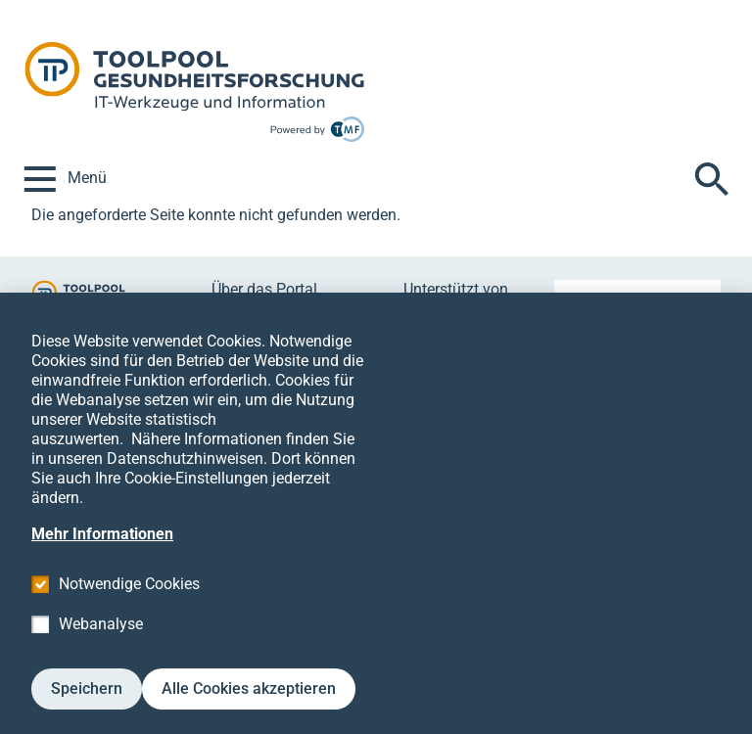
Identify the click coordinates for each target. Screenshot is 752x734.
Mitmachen (251, 311)
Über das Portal (264, 289)
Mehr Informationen (102, 563)
